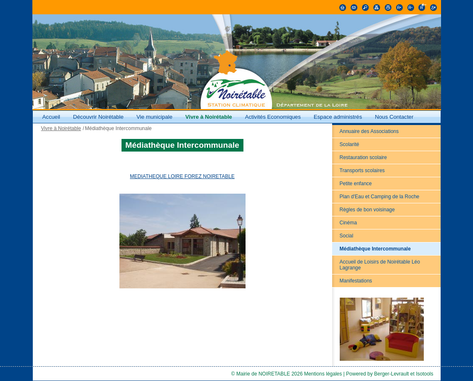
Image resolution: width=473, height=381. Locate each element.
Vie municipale (155, 117)
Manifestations (356, 281)
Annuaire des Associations (369, 131)
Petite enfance (356, 184)
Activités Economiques (273, 117)
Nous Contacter (394, 117)
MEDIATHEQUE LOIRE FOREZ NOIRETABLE (182, 176)
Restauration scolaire (363, 157)
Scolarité (349, 144)
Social (347, 236)
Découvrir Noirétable (98, 117)
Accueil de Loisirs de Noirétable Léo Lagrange (380, 265)
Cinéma (348, 223)
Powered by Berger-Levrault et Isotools (389, 374)
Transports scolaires (362, 170)
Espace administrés (338, 117)
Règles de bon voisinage (367, 210)
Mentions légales (323, 374)
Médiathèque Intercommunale (375, 249)
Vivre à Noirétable (208, 117)
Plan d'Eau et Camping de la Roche (380, 197)
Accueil (51, 117)
